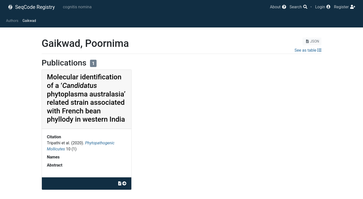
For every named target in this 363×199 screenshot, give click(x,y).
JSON (312, 41)
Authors (12, 21)
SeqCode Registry (31, 7)
